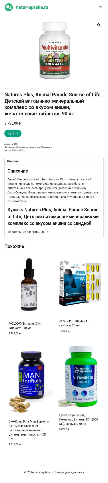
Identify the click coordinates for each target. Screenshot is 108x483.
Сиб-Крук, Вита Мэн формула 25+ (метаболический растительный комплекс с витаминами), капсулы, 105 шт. (29, 430)
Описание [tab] (13, 161)
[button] (99, 25)
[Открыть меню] (100, 7)
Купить (13, 133)
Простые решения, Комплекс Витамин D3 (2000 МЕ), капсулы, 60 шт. (78, 419)
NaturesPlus (18, 150)
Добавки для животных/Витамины (34, 147)
